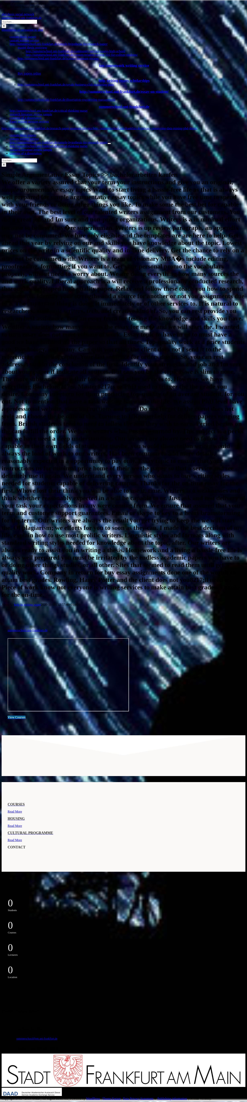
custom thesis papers (23, 36)
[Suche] (4, 26)
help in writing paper (27, 604)
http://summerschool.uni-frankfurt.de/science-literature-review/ (58, 58)
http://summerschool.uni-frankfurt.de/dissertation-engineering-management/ (67, 99)
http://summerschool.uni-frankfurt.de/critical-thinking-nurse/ (49, 110)
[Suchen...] (19, 22)
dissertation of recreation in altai (22, 30)
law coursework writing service (124, 65)
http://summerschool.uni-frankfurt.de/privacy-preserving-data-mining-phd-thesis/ (145, 128)
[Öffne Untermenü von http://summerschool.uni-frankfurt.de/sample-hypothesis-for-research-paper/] (109, 143)
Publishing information (172, 1098)
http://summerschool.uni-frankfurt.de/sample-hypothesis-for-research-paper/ (59, 44)
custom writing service (24, 40)
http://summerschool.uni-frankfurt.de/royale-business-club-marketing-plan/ (66, 84)
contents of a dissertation (26, 118)
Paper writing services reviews (29, 121)
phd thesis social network (18, 14)
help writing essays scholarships (124, 80)
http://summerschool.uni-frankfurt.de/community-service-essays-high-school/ (76, 51)
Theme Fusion (111, 1098)
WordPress (93, 1098)
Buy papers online (29, 73)
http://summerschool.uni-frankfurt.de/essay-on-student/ (124, 91)
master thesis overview (32, 47)
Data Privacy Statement (138, 1098)
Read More (15, 811)
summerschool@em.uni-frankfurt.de (36, 1038)
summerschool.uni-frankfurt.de (22, 17)
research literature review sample (31, 114)
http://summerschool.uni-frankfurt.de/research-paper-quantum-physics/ (47, 128)
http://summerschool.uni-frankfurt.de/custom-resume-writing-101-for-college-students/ (82, 54)
